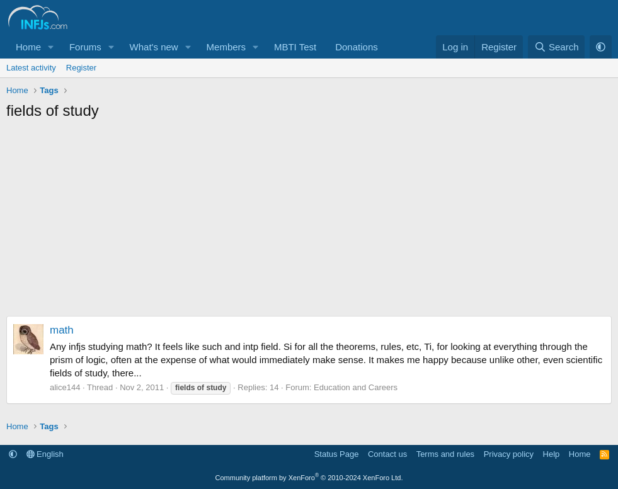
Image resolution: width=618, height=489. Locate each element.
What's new (154, 47)
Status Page (336, 454)
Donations (356, 47)
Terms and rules (445, 454)
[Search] (556, 47)
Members (226, 47)
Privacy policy (509, 454)
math (62, 330)
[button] (51, 47)
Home (28, 47)
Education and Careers (356, 387)
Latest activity (31, 67)
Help (551, 454)
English (45, 454)
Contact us (387, 454)
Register (81, 67)
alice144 (65, 387)
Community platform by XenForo (309, 477)
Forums (85, 47)
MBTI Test (295, 47)
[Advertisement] (309, 221)
